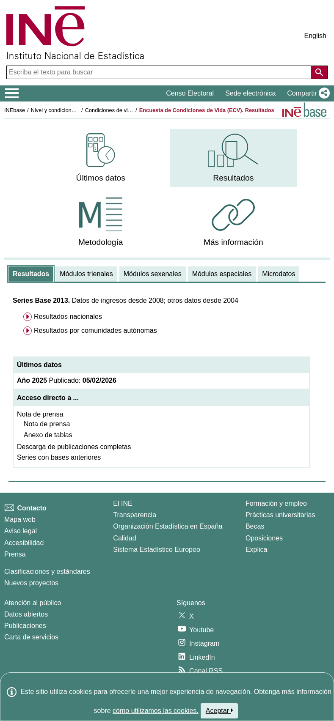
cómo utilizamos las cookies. (156, 710)
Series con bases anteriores (59, 457)
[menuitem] (100, 158)
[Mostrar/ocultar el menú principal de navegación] (12, 93)
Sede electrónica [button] (250, 93)
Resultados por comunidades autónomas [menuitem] (95, 330)
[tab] (30, 274)
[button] (307, 93)
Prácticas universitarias (280, 514)
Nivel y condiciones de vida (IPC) (70, 110)
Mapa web (20, 519)
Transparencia (134, 514)
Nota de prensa (40, 414)
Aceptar (219, 710)
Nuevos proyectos (31, 583)
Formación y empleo (276, 503)
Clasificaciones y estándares (47, 571)
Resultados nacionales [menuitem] (68, 316)
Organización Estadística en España (167, 526)
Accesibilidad (24, 542)
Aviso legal (20, 531)
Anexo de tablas (48, 435)
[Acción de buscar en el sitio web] (319, 72)
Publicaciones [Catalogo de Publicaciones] (25, 625)
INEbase (14, 110)
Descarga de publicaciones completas (74, 446)
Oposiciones (264, 538)
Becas (255, 526)
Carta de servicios (31, 637)
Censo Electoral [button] (190, 93)
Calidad (124, 538)
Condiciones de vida (109, 110)
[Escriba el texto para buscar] (159, 72)
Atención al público (32, 602)
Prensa (15, 554)
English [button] (315, 35)
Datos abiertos (26, 614)
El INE (122, 503)
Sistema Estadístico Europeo (156, 549)
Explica (257, 549)
